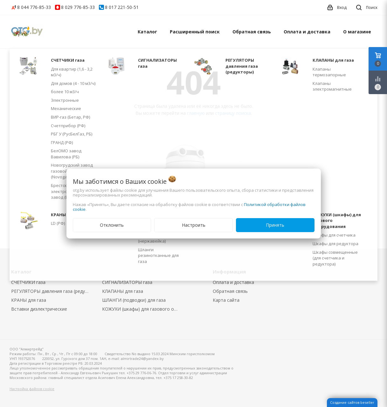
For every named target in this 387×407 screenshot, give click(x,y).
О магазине (357, 32)
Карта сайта (226, 300)
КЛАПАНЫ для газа (122, 291)
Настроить (193, 225)
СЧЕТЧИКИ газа (28, 282)
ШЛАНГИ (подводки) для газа (134, 300)
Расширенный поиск (195, 32)
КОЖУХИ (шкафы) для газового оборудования (143, 309)
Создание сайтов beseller (352, 402)
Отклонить (112, 225)
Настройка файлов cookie (32, 388)
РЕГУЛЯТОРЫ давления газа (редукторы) (52, 291)
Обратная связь (251, 32)
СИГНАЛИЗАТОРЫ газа (127, 282)
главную (196, 113)
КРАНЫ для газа (28, 300)
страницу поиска (233, 113)
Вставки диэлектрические (39, 309)
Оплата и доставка (307, 32)
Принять (275, 225)
